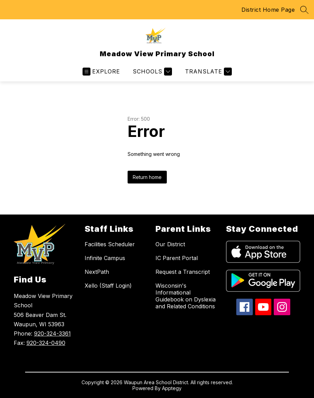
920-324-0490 (45, 342)
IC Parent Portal (176, 258)
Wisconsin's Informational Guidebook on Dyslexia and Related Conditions (185, 296)
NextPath (97, 271)
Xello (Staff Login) (108, 285)
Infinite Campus (105, 258)
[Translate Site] (207, 71)
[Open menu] (101, 71)
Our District (170, 244)
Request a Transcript (182, 271)
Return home (147, 177)
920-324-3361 (52, 333)
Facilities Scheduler (110, 244)
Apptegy (172, 388)
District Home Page (268, 9)
